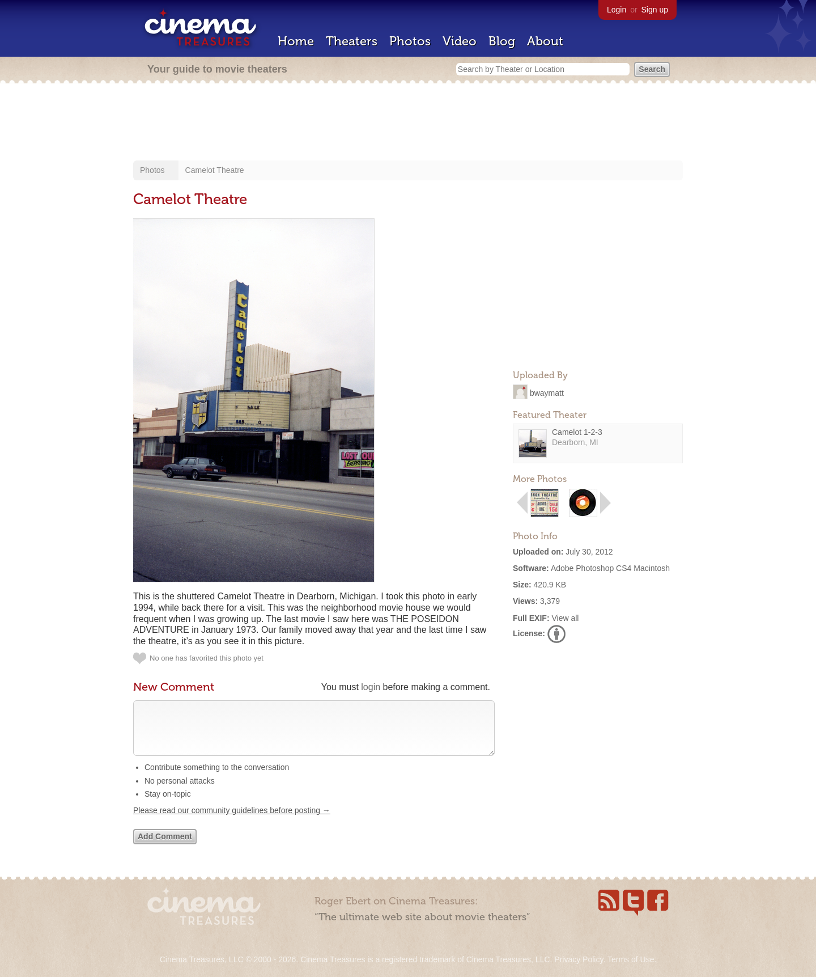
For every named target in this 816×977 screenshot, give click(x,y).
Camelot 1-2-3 (577, 432)
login (370, 687)
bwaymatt (547, 392)
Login (616, 9)
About (545, 41)
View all (565, 618)
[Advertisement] (408, 123)
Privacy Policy (578, 959)
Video (460, 41)
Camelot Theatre (214, 170)
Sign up (654, 9)
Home (296, 41)
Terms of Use (630, 959)
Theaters (351, 41)
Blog (501, 41)
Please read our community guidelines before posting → (231, 821)
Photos (410, 41)
